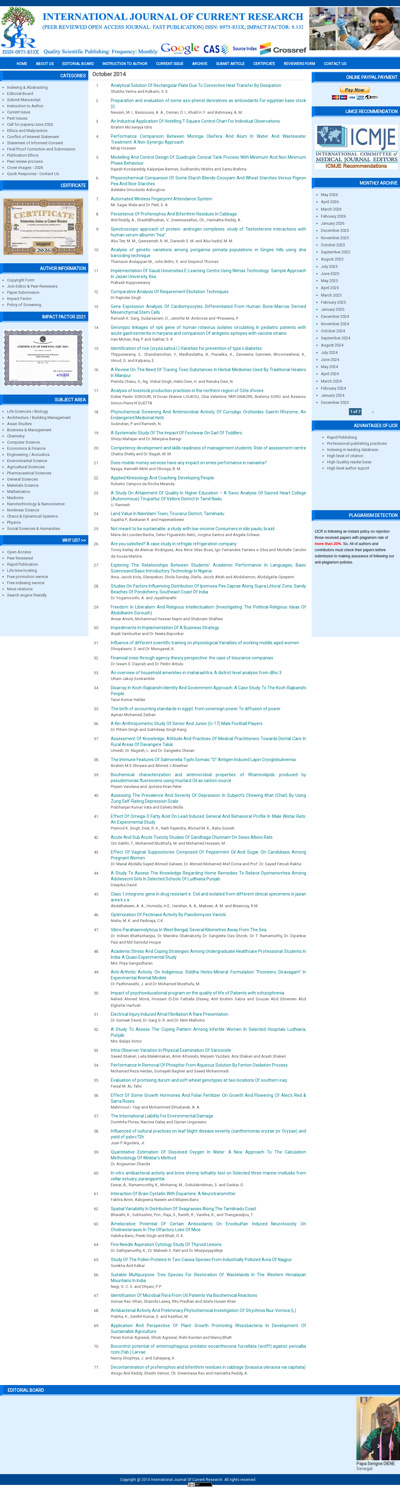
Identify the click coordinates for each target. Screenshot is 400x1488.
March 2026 (331, 209)
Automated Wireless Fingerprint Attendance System (161, 198)
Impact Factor (19, 298)
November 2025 (335, 238)
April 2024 (330, 373)
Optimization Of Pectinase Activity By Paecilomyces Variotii (168, 914)
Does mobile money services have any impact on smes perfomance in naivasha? (189, 462)
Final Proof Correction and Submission (41, 149)
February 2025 (333, 302)
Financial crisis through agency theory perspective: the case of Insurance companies (192, 657)
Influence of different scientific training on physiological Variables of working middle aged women (205, 642)
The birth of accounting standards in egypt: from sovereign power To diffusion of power (196, 708)
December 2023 (335, 402)
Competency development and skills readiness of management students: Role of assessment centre (208, 447)
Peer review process (25, 161)
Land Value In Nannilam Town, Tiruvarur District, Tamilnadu (167, 513)
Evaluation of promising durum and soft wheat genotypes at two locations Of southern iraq (199, 1080)
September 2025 (335, 252)
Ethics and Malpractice (27, 130)
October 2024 (333, 331)
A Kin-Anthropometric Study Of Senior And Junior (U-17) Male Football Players (186, 723)
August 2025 (332, 259)
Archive (199, 64)
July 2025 (329, 266)
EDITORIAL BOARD (78, 64)
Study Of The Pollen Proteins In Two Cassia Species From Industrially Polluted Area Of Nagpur (201, 1259)
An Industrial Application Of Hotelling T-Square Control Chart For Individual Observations (195, 121)
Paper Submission (23, 292)
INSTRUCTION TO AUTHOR (124, 64)
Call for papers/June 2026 (30, 124)
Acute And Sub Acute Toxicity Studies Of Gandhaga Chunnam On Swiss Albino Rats (192, 837)
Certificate (264, 64)
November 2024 (335, 324)
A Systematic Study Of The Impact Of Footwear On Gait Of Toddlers (176, 432)
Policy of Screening (24, 304)
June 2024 (330, 359)
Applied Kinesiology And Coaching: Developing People (162, 477)
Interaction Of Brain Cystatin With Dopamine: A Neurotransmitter (173, 1193)
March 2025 (331, 295)
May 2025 (329, 280)
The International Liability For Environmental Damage (162, 1115)
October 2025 (333, 245)
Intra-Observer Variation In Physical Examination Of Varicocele (171, 1050)
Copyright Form (20, 280)
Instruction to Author (25, 106)
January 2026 (332, 223)
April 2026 (330, 201)
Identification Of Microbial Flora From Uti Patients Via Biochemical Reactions (184, 1295)
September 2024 (335, 338)
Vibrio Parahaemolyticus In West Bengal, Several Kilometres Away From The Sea (188, 929)
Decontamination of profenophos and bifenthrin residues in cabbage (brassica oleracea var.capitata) (208, 1367)
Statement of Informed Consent (35, 143)
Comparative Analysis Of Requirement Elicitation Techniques (170, 291)
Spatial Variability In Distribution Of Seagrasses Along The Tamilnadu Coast (183, 1208)
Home (22, 64)
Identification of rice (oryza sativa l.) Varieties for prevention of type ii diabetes (186, 348)
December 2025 (335, 230)
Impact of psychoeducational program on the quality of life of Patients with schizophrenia (197, 992)
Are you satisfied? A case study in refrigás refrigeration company (174, 543)
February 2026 (333, 216)
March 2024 (331, 381)
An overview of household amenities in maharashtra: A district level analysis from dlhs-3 (196, 672)
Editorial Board (20, 93)
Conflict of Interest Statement (33, 136)
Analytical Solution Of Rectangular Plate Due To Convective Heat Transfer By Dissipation (196, 85)
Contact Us (335, 64)
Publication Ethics (22, 155)
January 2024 (332, 395)
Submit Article (230, 64)
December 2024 (335, 316)
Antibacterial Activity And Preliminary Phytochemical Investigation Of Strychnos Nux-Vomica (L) (203, 1310)
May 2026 (329, 194)
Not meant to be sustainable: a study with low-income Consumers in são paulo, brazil (192, 528)
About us (45, 64)
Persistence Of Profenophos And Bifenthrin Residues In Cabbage (174, 213)
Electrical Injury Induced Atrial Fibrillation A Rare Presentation (169, 1014)
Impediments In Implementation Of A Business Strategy (165, 627)
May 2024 (329, 366)
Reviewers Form (299, 64)
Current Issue (169, 64)
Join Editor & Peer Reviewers (32, 286)
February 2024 (333, 388)
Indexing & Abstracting (27, 87)
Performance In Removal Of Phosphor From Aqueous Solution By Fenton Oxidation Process (199, 1065)
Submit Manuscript (24, 99)
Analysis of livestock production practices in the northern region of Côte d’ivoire (187, 390)
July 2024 (329, 352)
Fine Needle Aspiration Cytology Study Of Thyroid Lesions (166, 1244)
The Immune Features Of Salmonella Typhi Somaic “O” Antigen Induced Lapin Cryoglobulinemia (203, 759)
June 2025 (330, 273)
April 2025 (330, 287)
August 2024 (332, 345)
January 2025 (332, 309)
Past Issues (17, 118)
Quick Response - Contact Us (33, 173)
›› (373, 411)
